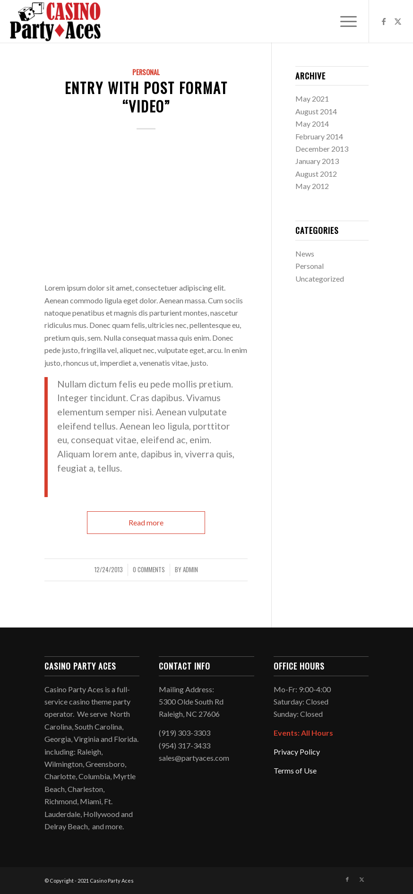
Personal (146, 72)
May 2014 (312, 123)
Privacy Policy (297, 751)
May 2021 (312, 98)
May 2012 (312, 185)
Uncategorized (319, 278)
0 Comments (149, 569)
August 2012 (316, 173)
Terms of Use (295, 770)
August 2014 (316, 111)
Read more (146, 522)
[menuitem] (344, 21)
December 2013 (321, 148)
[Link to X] (398, 21)
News (304, 253)
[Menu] (344, 21)
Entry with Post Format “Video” (146, 97)
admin (190, 569)
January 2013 (317, 160)
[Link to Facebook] (384, 21)
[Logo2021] (55, 21)
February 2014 (319, 136)
